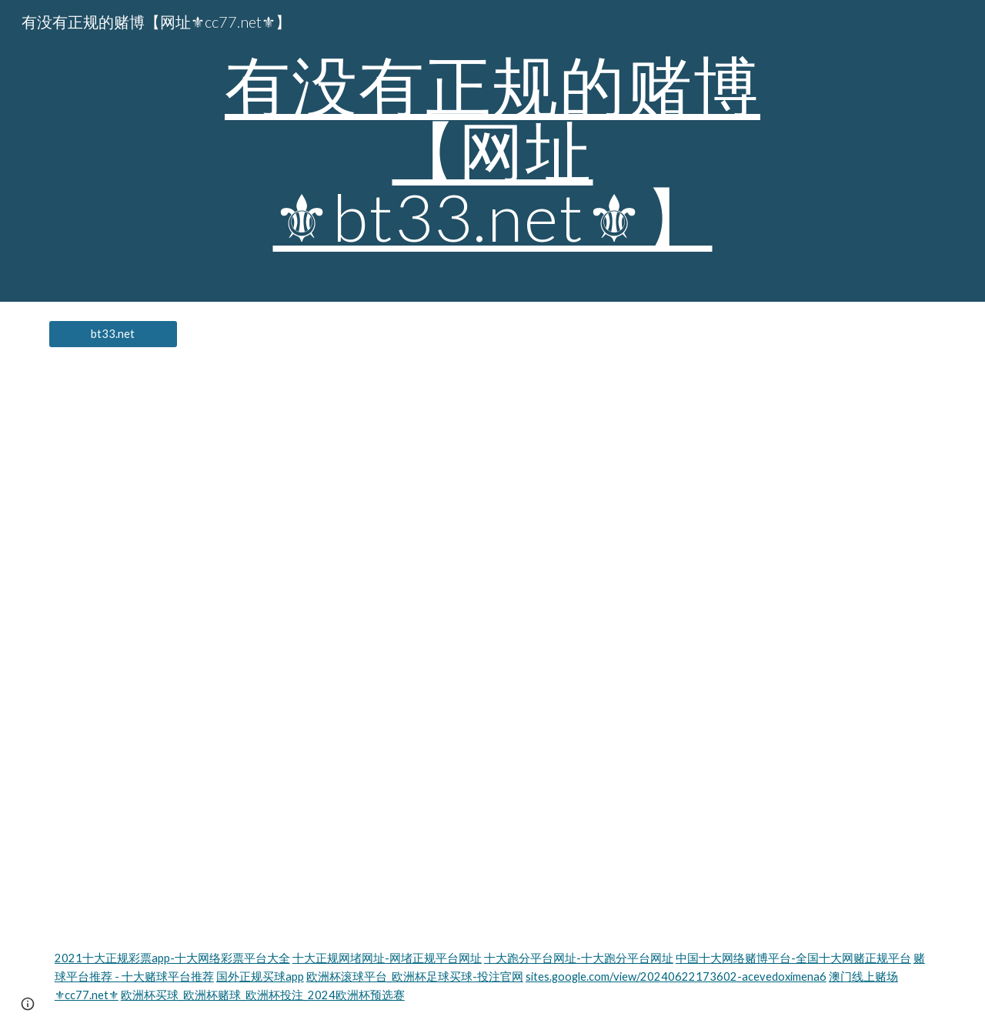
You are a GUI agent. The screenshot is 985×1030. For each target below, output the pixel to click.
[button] (27, 1004)
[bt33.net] (113, 334)
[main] (492, 151)
